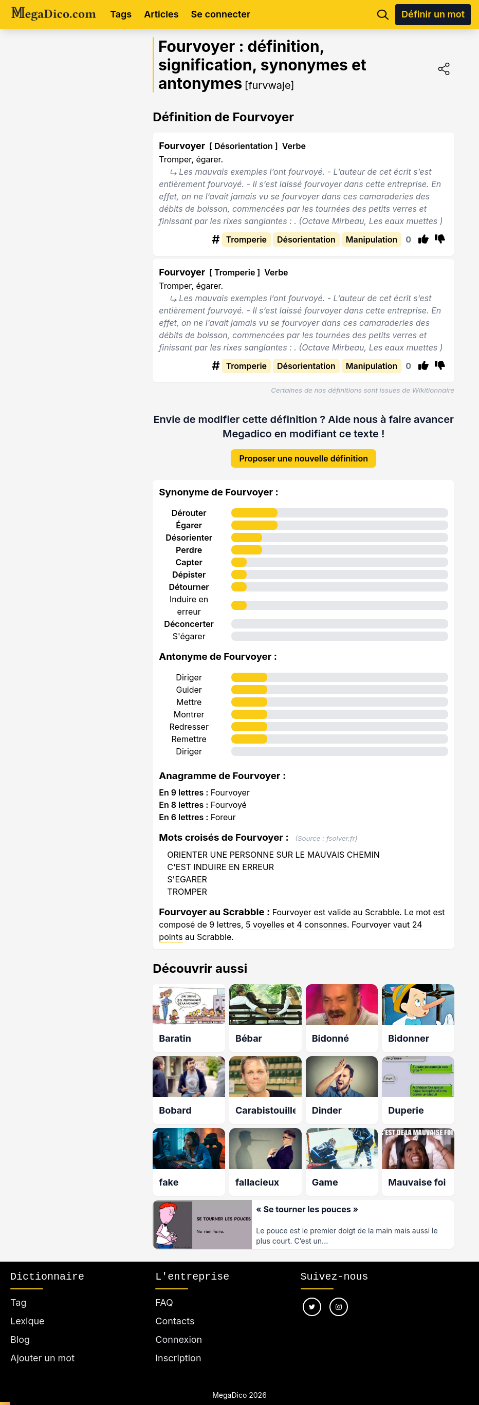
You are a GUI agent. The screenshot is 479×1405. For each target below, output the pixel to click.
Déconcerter (189, 624)
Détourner (189, 587)
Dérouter (189, 513)
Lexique (27, 1321)
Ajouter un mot (42, 1358)
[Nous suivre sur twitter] (312, 1307)
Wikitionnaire (433, 390)
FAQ (164, 1302)
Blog (20, 1339)
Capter (189, 562)
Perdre (189, 550)
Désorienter (188, 537)
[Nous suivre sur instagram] (338, 1307)
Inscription (178, 1358)
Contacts (174, 1321)
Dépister (189, 574)
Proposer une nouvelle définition (303, 458)
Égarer (189, 525)
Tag (18, 1302)
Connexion (178, 1339)
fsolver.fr (340, 838)
